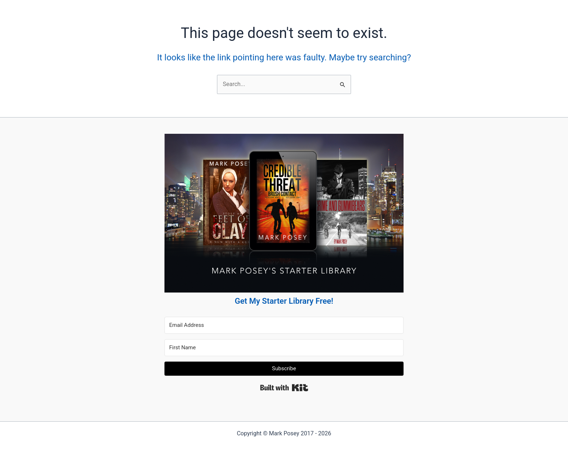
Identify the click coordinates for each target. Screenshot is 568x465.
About (275, 7)
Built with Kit (284, 387)
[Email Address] (284, 325)
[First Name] (284, 347)
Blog (253, 7)
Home (206, 7)
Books (230, 7)
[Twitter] (348, 7)
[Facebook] (330, 7)
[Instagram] (366, 7)
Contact (301, 7)
